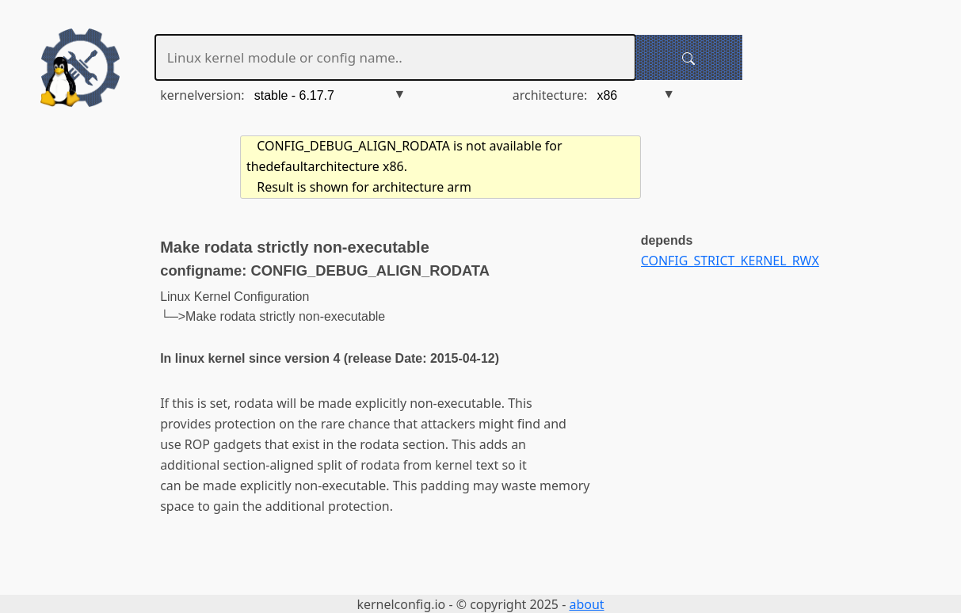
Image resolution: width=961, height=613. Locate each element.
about (586, 604)
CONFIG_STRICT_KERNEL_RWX (730, 260)
